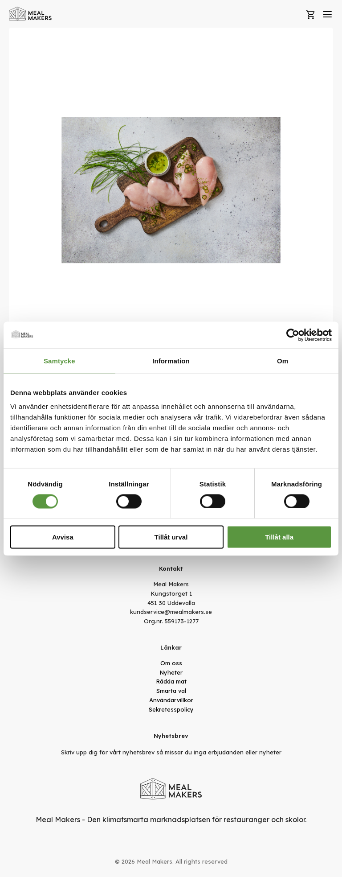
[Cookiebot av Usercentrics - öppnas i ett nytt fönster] (293, 335)
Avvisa (62, 537)
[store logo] (30, 14)
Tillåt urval (171, 537)
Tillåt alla (279, 537)
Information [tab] (171, 360)
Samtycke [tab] (59, 360)
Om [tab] (282, 360)
